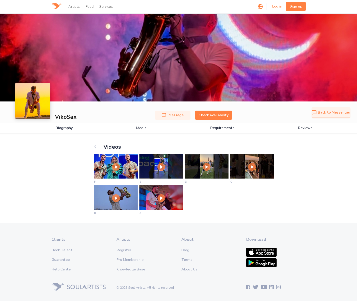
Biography (64, 128)
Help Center (61, 269)
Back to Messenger (331, 112)
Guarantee (60, 259)
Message (173, 115)
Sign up (296, 6)
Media (141, 128)
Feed (89, 6)
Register (123, 250)
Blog (185, 250)
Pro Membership (130, 259)
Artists (74, 6)
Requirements (222, 128)
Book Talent (61, 250)
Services (106, 6)
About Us (189, 269)
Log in (277, 6)
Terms (186, 259)
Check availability (214, 115)
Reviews (305, 128)
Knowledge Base (130, 269)
